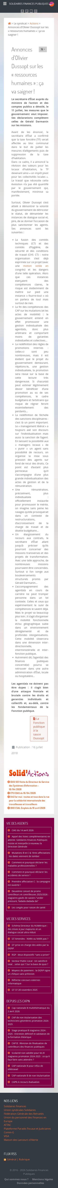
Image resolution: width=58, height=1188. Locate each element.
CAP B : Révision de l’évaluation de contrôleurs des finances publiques (27, 1045)
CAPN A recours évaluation (25, 1082)
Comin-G (9, 1132)
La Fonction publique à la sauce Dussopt (39, 728)
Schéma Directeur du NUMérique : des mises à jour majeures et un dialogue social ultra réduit (28, 929)
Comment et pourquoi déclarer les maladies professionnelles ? (27, 864)
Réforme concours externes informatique (24, 982)
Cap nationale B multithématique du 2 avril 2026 (29, 1010)
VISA (6, 1136)
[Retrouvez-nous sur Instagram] (35, 11)
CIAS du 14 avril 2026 (22, 830)
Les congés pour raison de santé (28, 907)
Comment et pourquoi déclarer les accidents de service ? (27, 874)
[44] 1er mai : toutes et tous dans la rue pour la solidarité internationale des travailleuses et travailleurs (29, 800)
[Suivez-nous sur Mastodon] (26, 11)
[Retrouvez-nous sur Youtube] (31, 11)
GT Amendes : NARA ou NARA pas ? (29, 939)
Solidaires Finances (15, 1106)
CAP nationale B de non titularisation (30, 1075)
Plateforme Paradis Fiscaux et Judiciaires (27, 1128)
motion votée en (35, 265)
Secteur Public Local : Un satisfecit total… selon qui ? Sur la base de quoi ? (28, 963)
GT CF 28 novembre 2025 (24, 990)
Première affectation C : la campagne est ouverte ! (29, 883)
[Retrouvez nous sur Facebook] (22, 11)
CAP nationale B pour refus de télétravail (25, 1068)
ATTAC (7, 1125)
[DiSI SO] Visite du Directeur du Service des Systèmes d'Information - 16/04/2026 (29, 785)
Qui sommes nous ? (16, 1179)
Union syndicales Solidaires (20, 1110)
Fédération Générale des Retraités (24, 1113)
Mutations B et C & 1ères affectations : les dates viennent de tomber (29, 855)
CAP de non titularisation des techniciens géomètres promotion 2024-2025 (28, 1021)
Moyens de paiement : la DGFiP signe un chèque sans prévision (29, 972)
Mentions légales (41, 1179)
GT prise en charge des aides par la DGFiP (28, 947)
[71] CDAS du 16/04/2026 (23, 793)
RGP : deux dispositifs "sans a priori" (30, 955)
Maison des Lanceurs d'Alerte (21, 1139)
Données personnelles (29, 1183)
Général (11, 1159)
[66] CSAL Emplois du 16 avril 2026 (27, 808)
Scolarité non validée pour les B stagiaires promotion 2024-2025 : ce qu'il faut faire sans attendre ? (29, 1056)
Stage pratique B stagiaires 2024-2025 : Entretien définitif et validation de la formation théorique (29, 1034)
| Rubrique (23, 1159)
